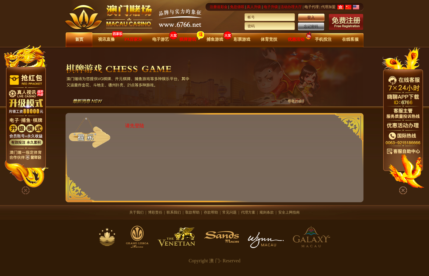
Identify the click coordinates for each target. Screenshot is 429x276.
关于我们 (136, 212)
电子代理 (311, 7)
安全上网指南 (289, 212)
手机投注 (323, 39)
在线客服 (350, 39)
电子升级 (271, 7)
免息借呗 (237, 7)
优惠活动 (296, 39)
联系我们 (174, 212)
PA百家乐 (133, 39)
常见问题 (229, 212)
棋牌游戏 (187, 39)
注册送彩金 (219, 7)
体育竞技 (269, 39)
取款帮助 (192, 212)
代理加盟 (328, 7)
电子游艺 (160, 39)
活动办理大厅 (291, 7)
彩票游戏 (242, 39)
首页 (79, 39)
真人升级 (254, 7)
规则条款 (266, 212)
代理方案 (248, 212)
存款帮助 (211, 212)
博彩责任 (155, 212)
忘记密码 (311, 26)
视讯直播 (106, 39)
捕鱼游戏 (214, 39)
